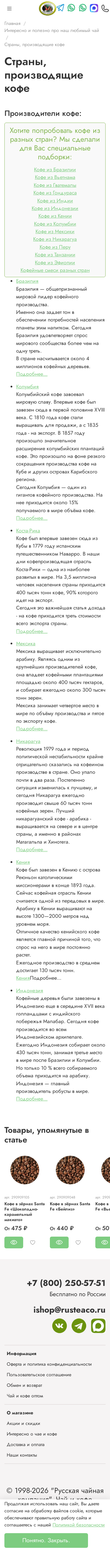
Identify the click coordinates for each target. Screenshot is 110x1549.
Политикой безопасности (79, 1524)
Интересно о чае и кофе (32, 1434)
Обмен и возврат (24, 1385)
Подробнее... (32, 374)
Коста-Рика (28, 530)
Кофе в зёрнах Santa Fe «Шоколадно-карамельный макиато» (24, 1212)
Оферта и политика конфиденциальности (49, 1364)
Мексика (25, 643)
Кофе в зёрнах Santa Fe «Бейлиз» (70, 1206)
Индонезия (29, 990)
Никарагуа (28, 741)
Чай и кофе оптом (25, 1395)
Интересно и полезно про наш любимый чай (51, 30)
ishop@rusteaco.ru (69, 1309)
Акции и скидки (23, 1423)
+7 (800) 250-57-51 (66, 1283)
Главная (12, 23)
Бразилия (27, 281)
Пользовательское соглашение (39, 1374)
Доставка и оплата (26, 1444)
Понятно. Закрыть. (46, 1540)
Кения (23, 862)
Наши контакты (22, 1455)
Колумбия (27, 386)
